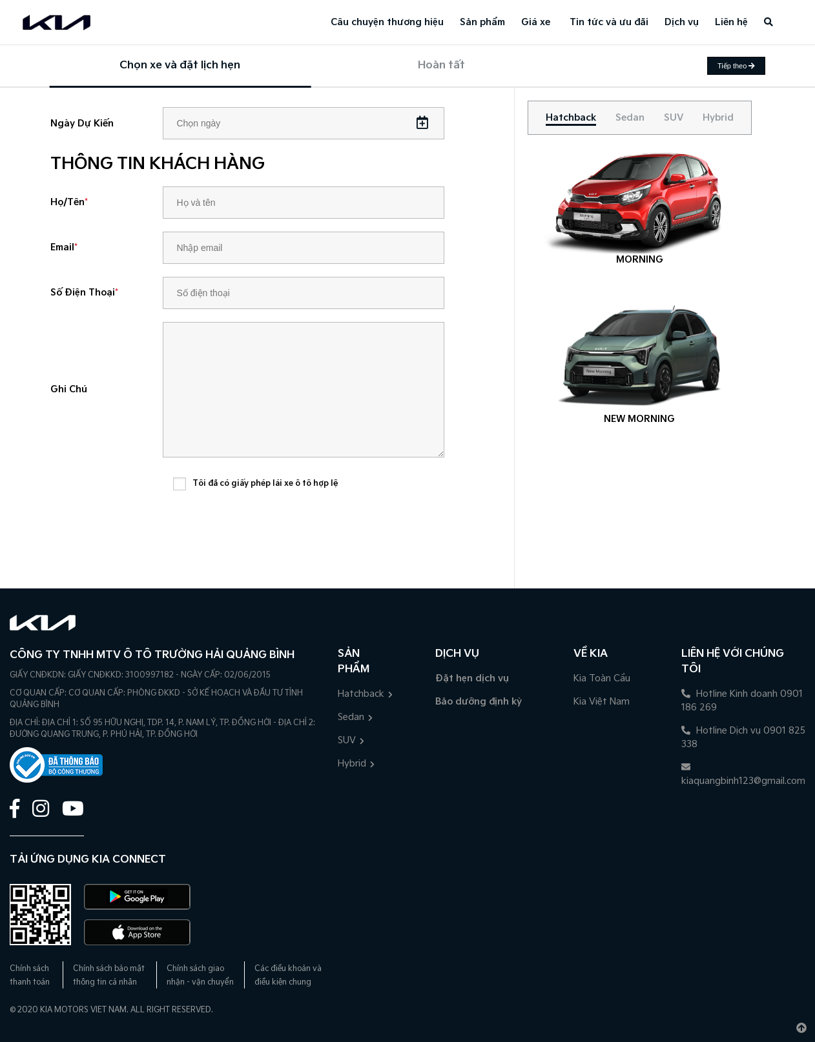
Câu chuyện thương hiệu (387, 22)
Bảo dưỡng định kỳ (478, 701)
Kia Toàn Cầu (601, 678)
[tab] (571, 118)
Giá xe (535, 22)
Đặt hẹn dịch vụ (472, 678)
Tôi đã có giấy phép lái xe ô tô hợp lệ (265, 483)
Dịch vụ (682, 22)
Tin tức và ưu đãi (609, 22)
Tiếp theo (736, 66)
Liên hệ (731, 22)
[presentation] (271, 531)
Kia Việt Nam (601, 701)
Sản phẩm (482, 22)
